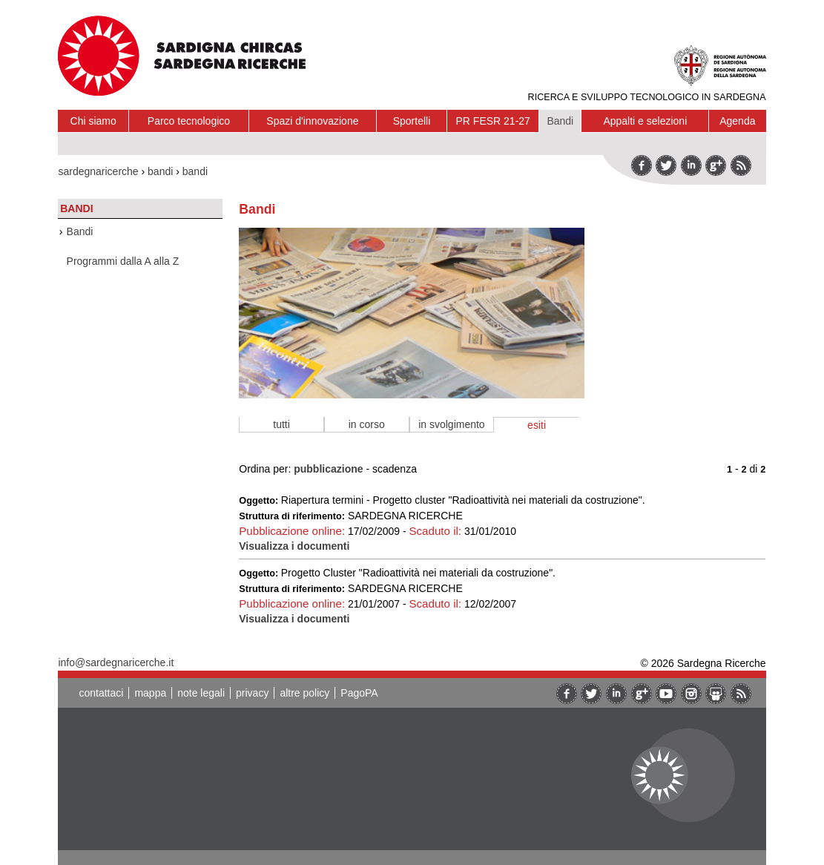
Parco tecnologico (189, 121)
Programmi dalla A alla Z (123, 261)
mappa (150, 693)
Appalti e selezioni (645, 121)
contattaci (101, 693)
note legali (201, 693)
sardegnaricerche (98, 171)
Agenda (737, 121)
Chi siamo (93, 121)
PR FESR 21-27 (493, 121)
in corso (367, 424)
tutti (281, 424)
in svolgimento (451, 424)
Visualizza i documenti (294, 546)
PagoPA (359, 693)
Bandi (560, 121)
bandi (160, 171)
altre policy (304, 693)
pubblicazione (328, 469)
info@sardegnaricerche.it (116, 662)
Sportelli (412, 121)
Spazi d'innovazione (312, 121)
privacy (252, 693)
